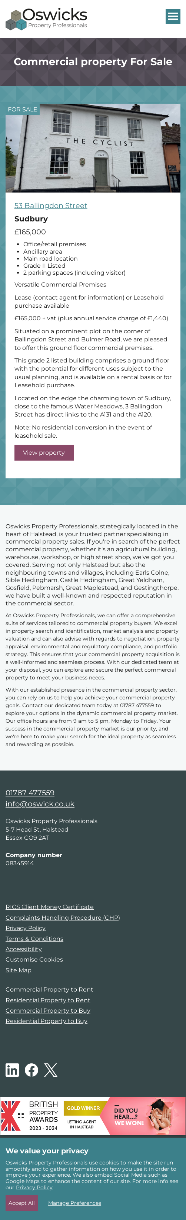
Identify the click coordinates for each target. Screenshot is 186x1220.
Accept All (22, 1203)
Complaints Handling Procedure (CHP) (63, 917)
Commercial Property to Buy (48, 1010)
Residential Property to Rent (48, 1000)
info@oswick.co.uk (40, 803)
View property (44, 452)
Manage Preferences (74, 1203)
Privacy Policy (26, 928)
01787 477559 (30, 792)
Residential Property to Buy (46, 1021)
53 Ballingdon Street (50, 205)
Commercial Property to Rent (49, 989)
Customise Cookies (34, 959)
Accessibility (24, 949)
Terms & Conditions (34, 938)
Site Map (18, 970)
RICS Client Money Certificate (50, 906)
